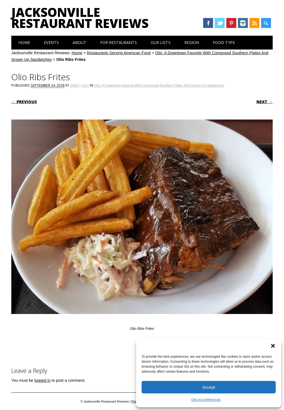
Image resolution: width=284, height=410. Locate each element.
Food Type (224, 42)
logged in (42, 380)
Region (191, 42)
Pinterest (231, 23)
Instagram (243, 23)
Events (51, 42)
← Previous (24, 101)
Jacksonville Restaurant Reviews (79, 18)
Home (24, 42)
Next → (264, 101)
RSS (254, 23)
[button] (273, 346)
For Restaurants (118, 42)
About (79, 42)
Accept (208, 387)
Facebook (208, 23)
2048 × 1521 (79, 85)
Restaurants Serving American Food (118, 53)
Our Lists (161, 42)
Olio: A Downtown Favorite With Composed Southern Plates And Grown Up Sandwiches (159, 85)
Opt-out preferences (206, 400)
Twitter (220, 23)
